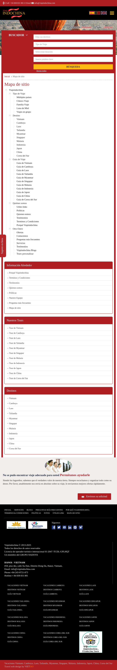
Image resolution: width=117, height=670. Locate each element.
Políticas (21, 210)
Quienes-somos (24, 214)
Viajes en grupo (24, 112)
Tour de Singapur (16, 353)
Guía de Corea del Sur (27, 199)
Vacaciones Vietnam (17, 585)
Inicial (7, 510)
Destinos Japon (86, 621)
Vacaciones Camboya (53, 585)
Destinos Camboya (52, 590)
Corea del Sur (23, 155)
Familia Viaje (23, 104)
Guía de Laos (23, 170)
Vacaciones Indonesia (54, 617)
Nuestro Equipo (16, 298)
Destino (16, 115)
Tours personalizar (25, 254)
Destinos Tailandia (17, 605)
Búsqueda (73, 66)
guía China (12, 641)
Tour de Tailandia (16, 343)
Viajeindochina (16, 90)
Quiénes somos (20, 203)
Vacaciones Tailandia (18, 601)
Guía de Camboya (25, 166)
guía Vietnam (14, 594)
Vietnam (20, 119)
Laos (19, 126)
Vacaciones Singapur (89, 601)
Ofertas (20, 232)
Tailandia (21, 130)
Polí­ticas (36, 513)
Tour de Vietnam (16, 328)
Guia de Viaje (19, 159)
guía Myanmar (50, 610)
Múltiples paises (24, 97)
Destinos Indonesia (52, 621)
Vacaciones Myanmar (54, 601)
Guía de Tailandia (25, 174)
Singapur (21, 137)
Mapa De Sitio (73, 513)
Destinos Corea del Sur (55, 637)
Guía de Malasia (24, 185)
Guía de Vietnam (24, 163)
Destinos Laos (86, 590)
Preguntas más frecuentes (28, 239)
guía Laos (84, 594)
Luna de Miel (23, 108)
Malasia (20, 141)
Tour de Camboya (16, 333)
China (19, 152)
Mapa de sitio (15, 308)
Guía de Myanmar (25, 177)
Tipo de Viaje (19, 93)
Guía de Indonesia (25, 188)
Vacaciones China (16, 633)
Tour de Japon (15, 368)
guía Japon (84, 626)
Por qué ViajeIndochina (77, 510)
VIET (29, 666)
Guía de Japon (23, 192)
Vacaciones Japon (88, 617)
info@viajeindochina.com (44, 3)
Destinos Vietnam (16, 590)
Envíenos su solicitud (96, 496)
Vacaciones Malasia (17, 617)
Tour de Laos (14, 338)
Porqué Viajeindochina (27, 225)
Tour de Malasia (16, 358)
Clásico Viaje (23, 101)
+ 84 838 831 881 (17, 3)
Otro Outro (18, 229)
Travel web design (12, 666)
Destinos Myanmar (52, 605)
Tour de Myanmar (17, 348)
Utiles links (22, 207)
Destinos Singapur (88, 605)
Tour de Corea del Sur (18, 378)
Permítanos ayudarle (75, 475)
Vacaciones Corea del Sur (56, 633)
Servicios (21, 243)
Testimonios (22, 218)
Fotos (47, 513)
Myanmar (21, 134)
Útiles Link (58, 513)
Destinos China (15, 637)
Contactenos (22, 236)
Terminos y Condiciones (28, 221)
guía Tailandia (14, 610)
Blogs (30, 510)
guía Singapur (86, 610)
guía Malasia (14, 626)
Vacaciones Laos (87, 585)
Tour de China (15, 373)
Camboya (21, 123)
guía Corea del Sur (52, 641)
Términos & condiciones (16, 513)
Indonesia (21, 145)
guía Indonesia (50, 626)
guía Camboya (50, 594)
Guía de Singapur (25, 181)
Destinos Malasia (16, 621)
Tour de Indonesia (17, 363)
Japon (19, 148)
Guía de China (23, 196)
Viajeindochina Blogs (26, 250)
